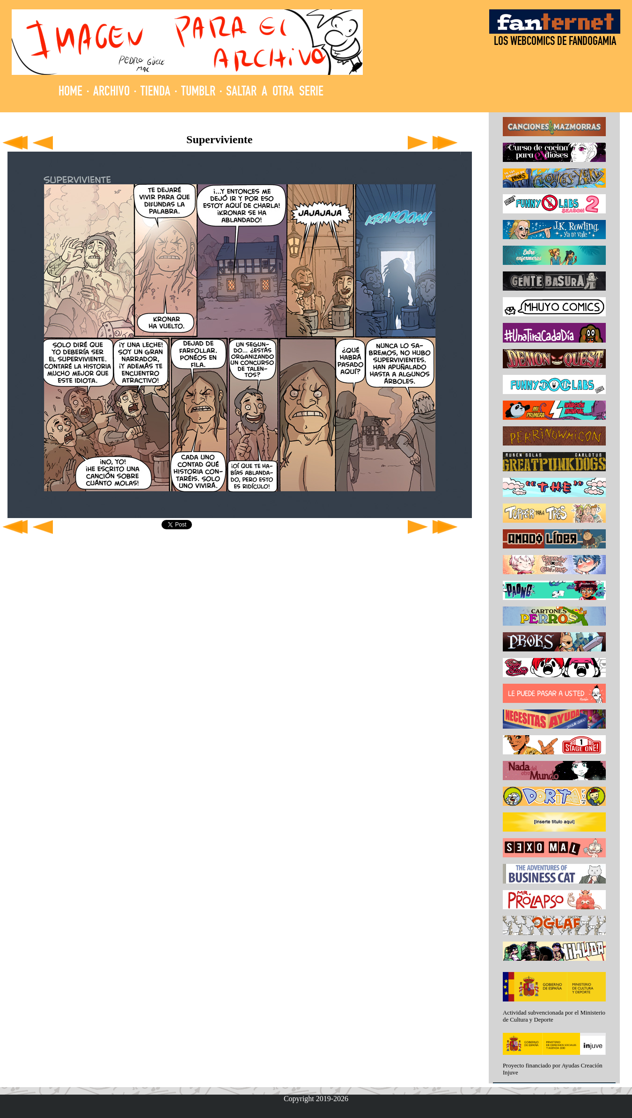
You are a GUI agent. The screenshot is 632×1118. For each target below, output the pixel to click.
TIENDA (155, 92)
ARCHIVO (111, 92)
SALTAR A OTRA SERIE (274, 92)
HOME (70, 92)
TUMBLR (198, 92)
